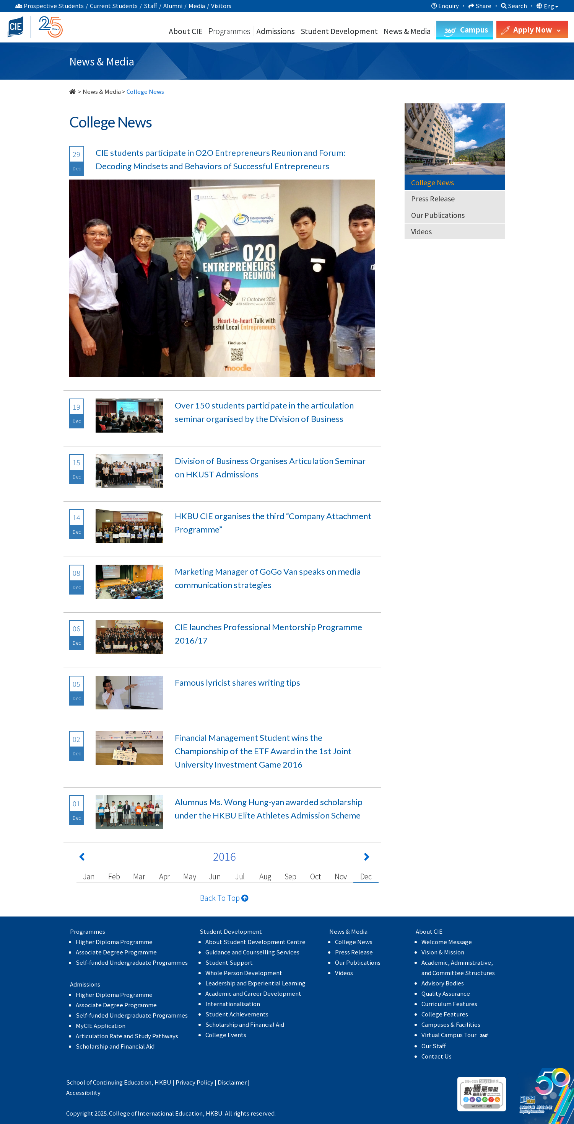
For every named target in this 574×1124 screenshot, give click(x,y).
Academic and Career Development (253, 993)
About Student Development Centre (255, 942)
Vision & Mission (442, 952)
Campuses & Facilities (450, 1024)
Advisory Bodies (442, 983)
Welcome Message (446, 942)
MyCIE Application (100, 1025)
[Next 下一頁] (367, 858)
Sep (290, 876)
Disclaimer (232, 1082)
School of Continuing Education (108, 1082)
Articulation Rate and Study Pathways (127, 1036)
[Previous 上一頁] (82, 858)
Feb (114, 876)
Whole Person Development (243, 973)
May (189, 876)
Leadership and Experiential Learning (255, 983)
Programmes (230, 31)
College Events (225, 1035)
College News (432, 182)
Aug (265, 876)
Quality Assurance (445, 993)
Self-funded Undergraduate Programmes (132, 962)
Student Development (339, 31)
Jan (89, 876)
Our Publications (438, 215)
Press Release (433, 198)
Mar (139, 876)
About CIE (186, 31)
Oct (315, 876)
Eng (551, 6)
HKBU (162, 1082)
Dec (366, 876)
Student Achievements (236, 1014)
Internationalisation (232, 1004)
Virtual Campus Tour (455, 1035)
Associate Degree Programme (116, 952)
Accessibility (83, 1092)
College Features (444, 1014)
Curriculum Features (449, 1004)
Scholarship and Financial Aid (115, 1046)
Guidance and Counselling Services (252, 952)
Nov (341, 876)
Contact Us (436, 1056)
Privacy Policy (194, 1082)
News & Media (102, 91)
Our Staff (433, 1046)
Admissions (275, 31)
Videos (421, 231)
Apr (164, 876)
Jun (215, 876)
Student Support (229, 962)
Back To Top (224, 897)
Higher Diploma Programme (114, 942)
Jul (240, 876)
